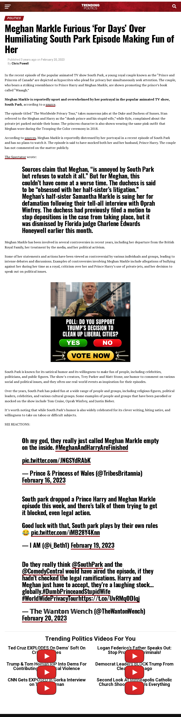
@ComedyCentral (43, 570)
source (50, 104)
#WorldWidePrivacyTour (50, 598)
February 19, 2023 (92, 545)
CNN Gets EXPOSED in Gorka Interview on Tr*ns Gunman (47, 682)
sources (30, 138)
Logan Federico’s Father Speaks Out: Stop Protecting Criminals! (134, 650)
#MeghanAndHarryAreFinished (91, 447)
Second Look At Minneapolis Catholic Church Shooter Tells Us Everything (134, 682)
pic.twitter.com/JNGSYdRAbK (56, 460)
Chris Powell (20, 63)
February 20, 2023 (44, 617)
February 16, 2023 (44, 479)
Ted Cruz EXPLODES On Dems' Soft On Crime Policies (46, 650)
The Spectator (15, 157)
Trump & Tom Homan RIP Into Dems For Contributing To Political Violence (47, 666)
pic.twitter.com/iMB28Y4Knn (65, 532)
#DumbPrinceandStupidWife (76, 591)
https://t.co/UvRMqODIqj (109, 598)
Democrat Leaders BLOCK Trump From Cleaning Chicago (134, 666)
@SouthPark (87, 564)
